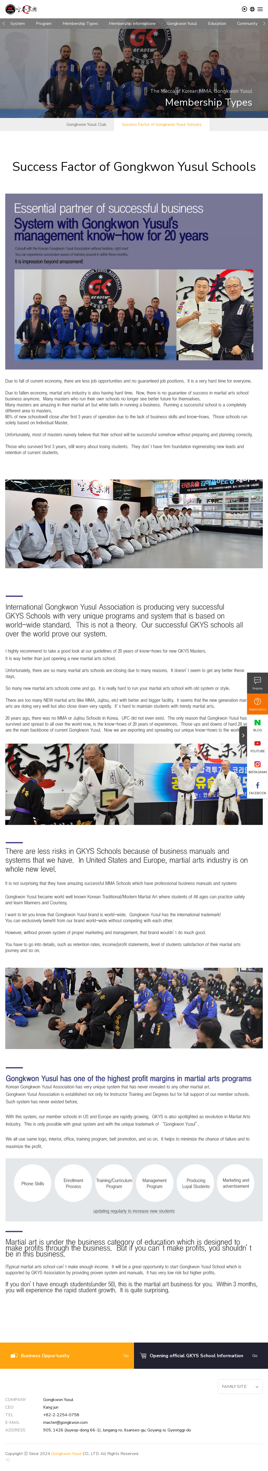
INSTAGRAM (257, 772)
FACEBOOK (257, 793)
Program (44, 23)
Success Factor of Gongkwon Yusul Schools (162, 124)
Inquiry (258, 688)
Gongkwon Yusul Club (86, 124)
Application (257, 709)
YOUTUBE (257, 751)
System (17, 23)
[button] (4, 23)
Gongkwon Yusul (182, 23)
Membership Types (80, 23)
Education (217, 23)
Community (247, 23)
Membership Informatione (132, 23)
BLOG (257, 730)
